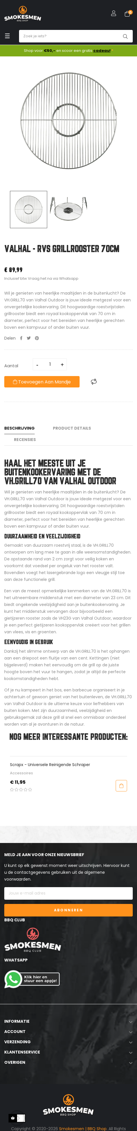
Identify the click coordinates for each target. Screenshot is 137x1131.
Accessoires (21, 773)
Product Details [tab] (72, 428)
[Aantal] (50, 364)
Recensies (25, 439)
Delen (21, 338)
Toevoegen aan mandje (42, 382)
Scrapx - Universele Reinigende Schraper (50, 764)
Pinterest (37, 338)
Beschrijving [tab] (19, 428)
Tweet (29, 338)
